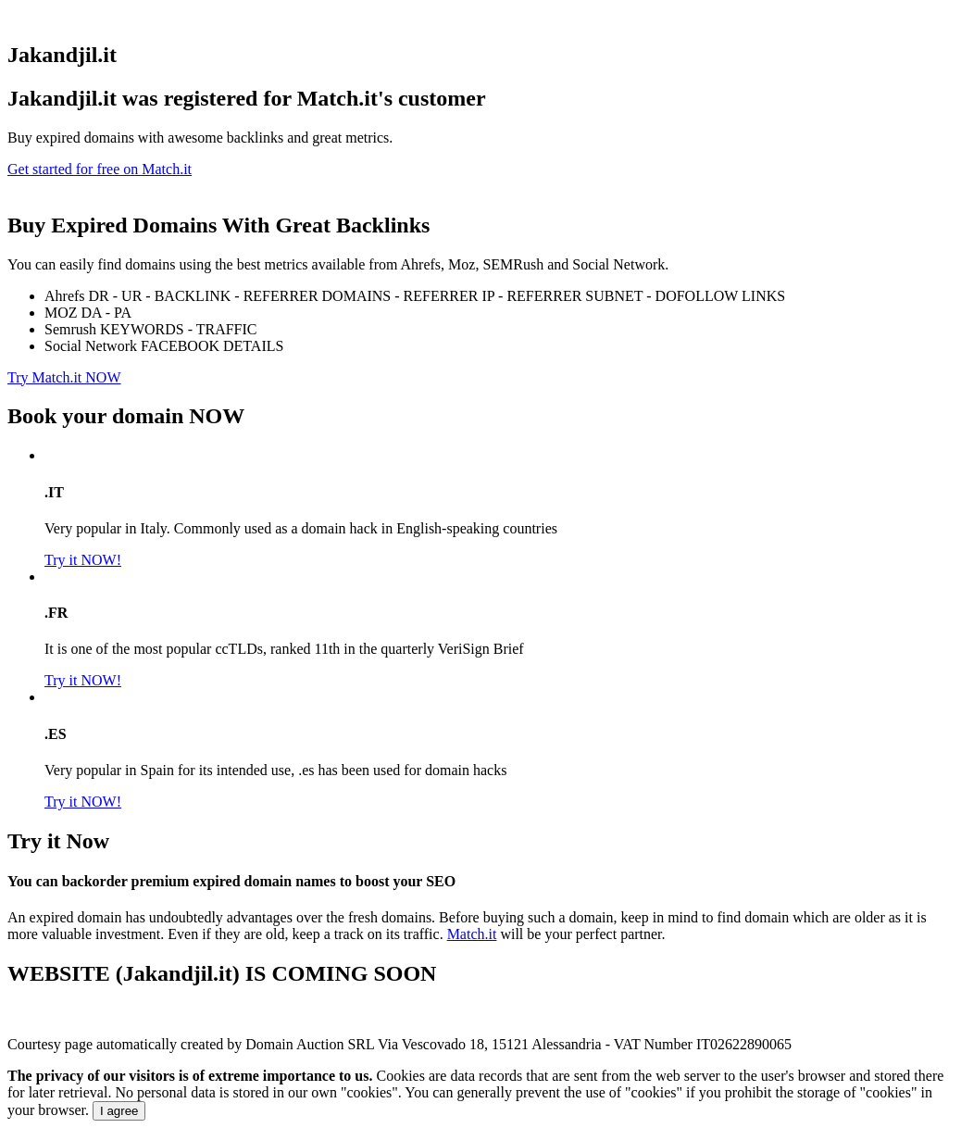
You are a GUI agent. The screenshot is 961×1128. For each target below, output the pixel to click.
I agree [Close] (119, 1111)
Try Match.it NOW (64, 377)
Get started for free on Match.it (99, 169)
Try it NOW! (82, 560)
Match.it (472, 934)
